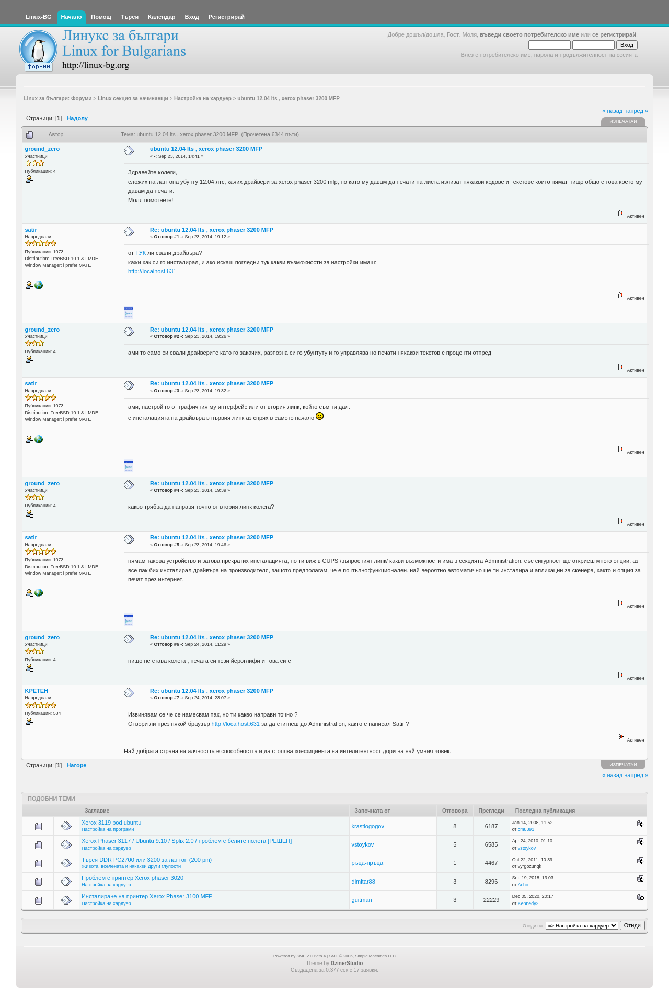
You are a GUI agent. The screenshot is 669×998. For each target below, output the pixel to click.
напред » (636, 111)
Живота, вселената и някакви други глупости (131, 866)
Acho (523, 884)
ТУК (140, 253)
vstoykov (363, 844)
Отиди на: (533, 926)
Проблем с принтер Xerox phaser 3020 (132, 878)
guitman (362, 900)
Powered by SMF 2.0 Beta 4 (299, 956)
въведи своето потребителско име (529, 34)
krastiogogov (368, 826)
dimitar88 (363, 881)
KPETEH (37, 691)
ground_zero (42, 149)
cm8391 (526, 829)
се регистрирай (614, 34)
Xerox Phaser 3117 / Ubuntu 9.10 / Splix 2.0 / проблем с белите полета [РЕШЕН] (187, 841)
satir (31, 230)
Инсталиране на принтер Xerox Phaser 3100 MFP (147, 896)
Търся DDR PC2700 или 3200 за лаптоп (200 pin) (147, 859)
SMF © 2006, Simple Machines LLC (362, 956)
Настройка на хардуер (106, 848)
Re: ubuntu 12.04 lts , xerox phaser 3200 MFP (211, 230)
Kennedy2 (528, 903)
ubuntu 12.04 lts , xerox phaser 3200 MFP (206, 149)
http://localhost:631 (152, 271)
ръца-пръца (367, 863)
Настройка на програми (108, 829)
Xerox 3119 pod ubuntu (111, 822)
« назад (612, 111)
